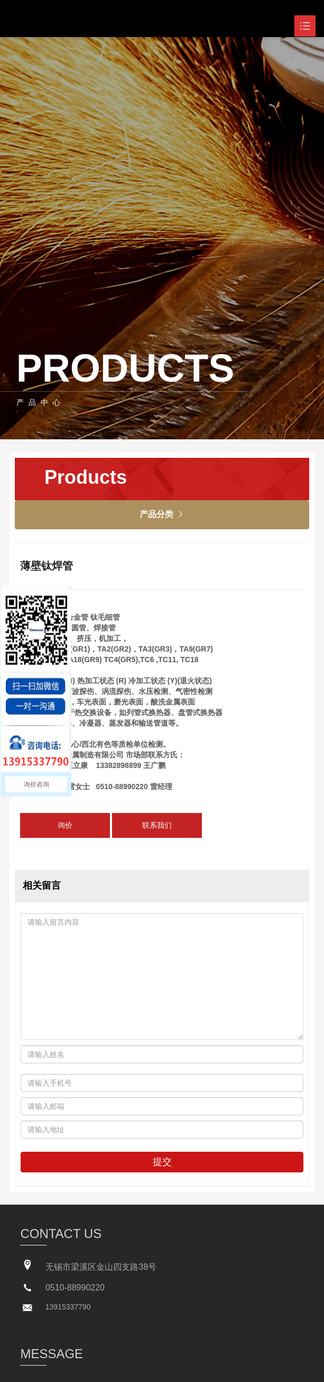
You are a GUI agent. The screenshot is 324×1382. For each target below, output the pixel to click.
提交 (162, 1162)
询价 (65, 825)
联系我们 (157, 825)
